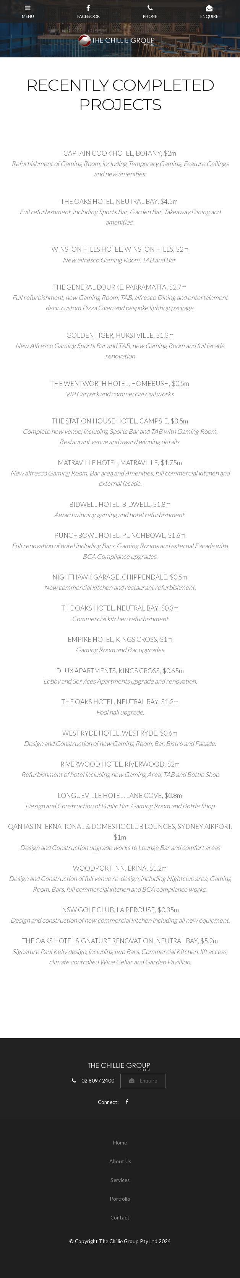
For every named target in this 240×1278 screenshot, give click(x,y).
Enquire (148, 1081)
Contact (120, 1218)
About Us (120, 1161)
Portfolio (120, 1199)
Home (120, 1143)
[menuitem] (120, 1143)
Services (120, 1180)
